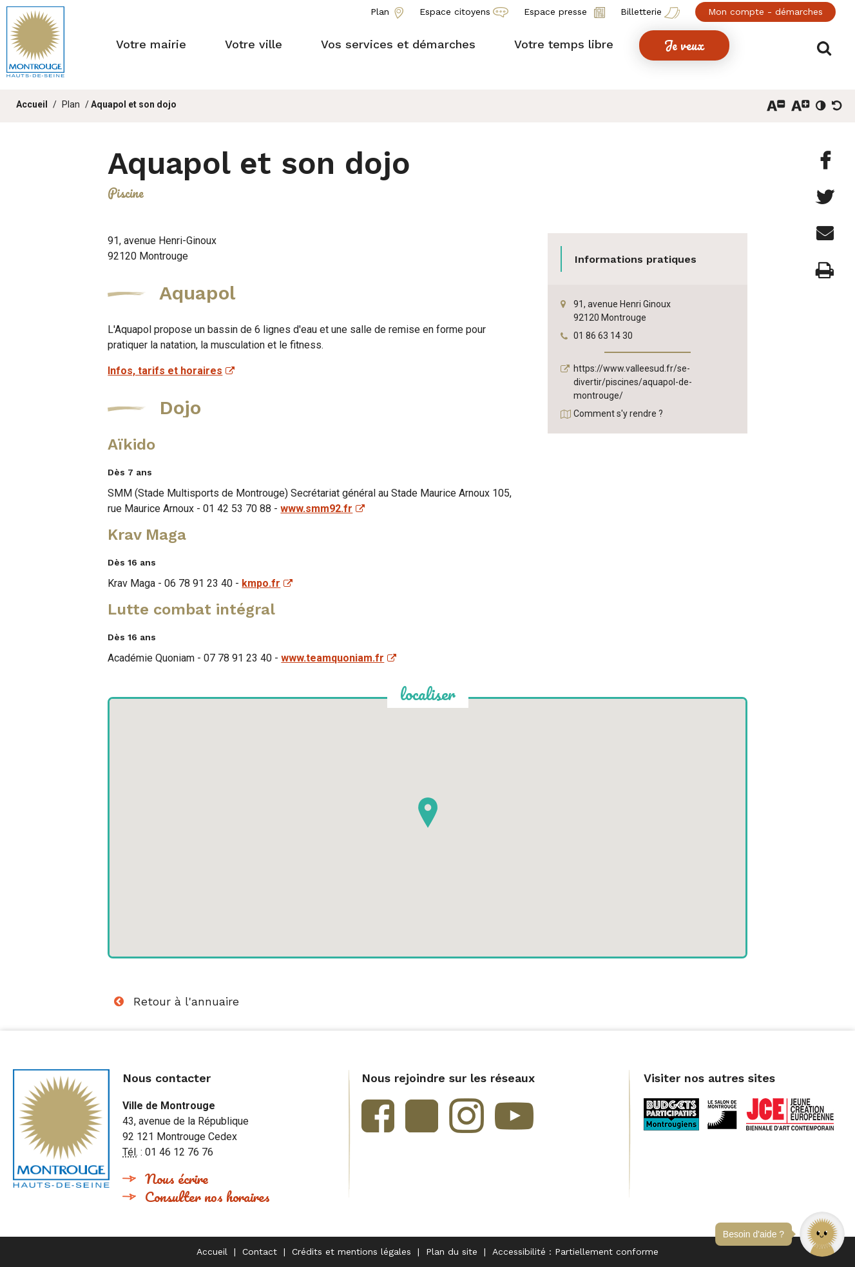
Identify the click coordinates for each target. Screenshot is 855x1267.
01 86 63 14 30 (603, 335)
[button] (822, 1234)
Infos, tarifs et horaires (165, 371)
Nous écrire (176, 1178)
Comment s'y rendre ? (618, 413)
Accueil (32, 104)
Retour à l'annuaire (186, 1001)
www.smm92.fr (316, 508)
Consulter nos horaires (207, 1196)
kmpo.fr (261, 583)
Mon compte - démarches (765, 11)
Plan (71, 104)
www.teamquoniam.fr (332, 658)
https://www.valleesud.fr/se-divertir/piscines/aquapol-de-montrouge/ (632, 382)
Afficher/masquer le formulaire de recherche (827, 46)
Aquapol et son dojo (134, 104)
